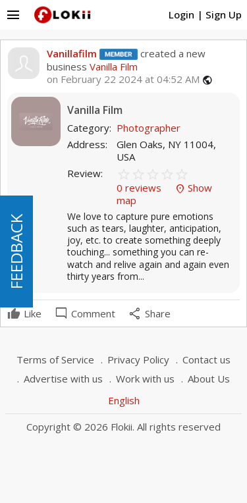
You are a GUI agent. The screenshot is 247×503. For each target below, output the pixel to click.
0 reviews (140, 187)
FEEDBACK (16, 251)
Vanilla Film (112, 66)
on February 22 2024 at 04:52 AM (123, 79)
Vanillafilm (72, 53)
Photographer (148, 127)
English (124, 400)
